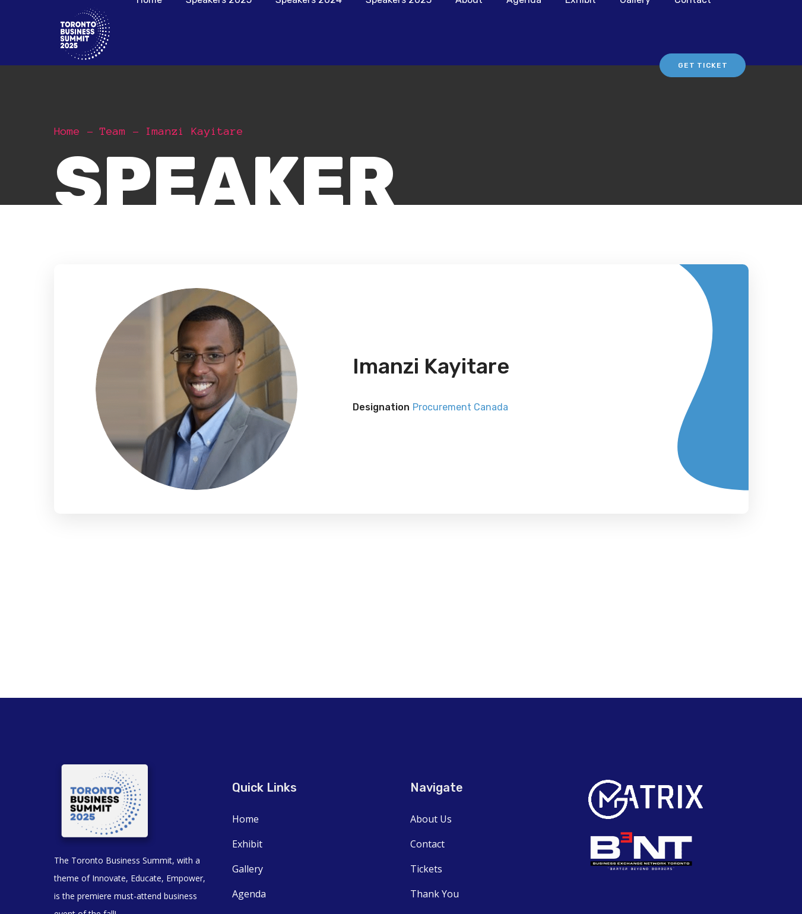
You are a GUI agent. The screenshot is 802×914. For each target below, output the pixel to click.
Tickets (426, 868)
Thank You (434, 893)
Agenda (249, 893)
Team (113, 131)
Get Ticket (702, 65)
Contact (427, 843)
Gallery (247, 868)
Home (67, 131)
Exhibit (247, 843)
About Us (431, 819)
